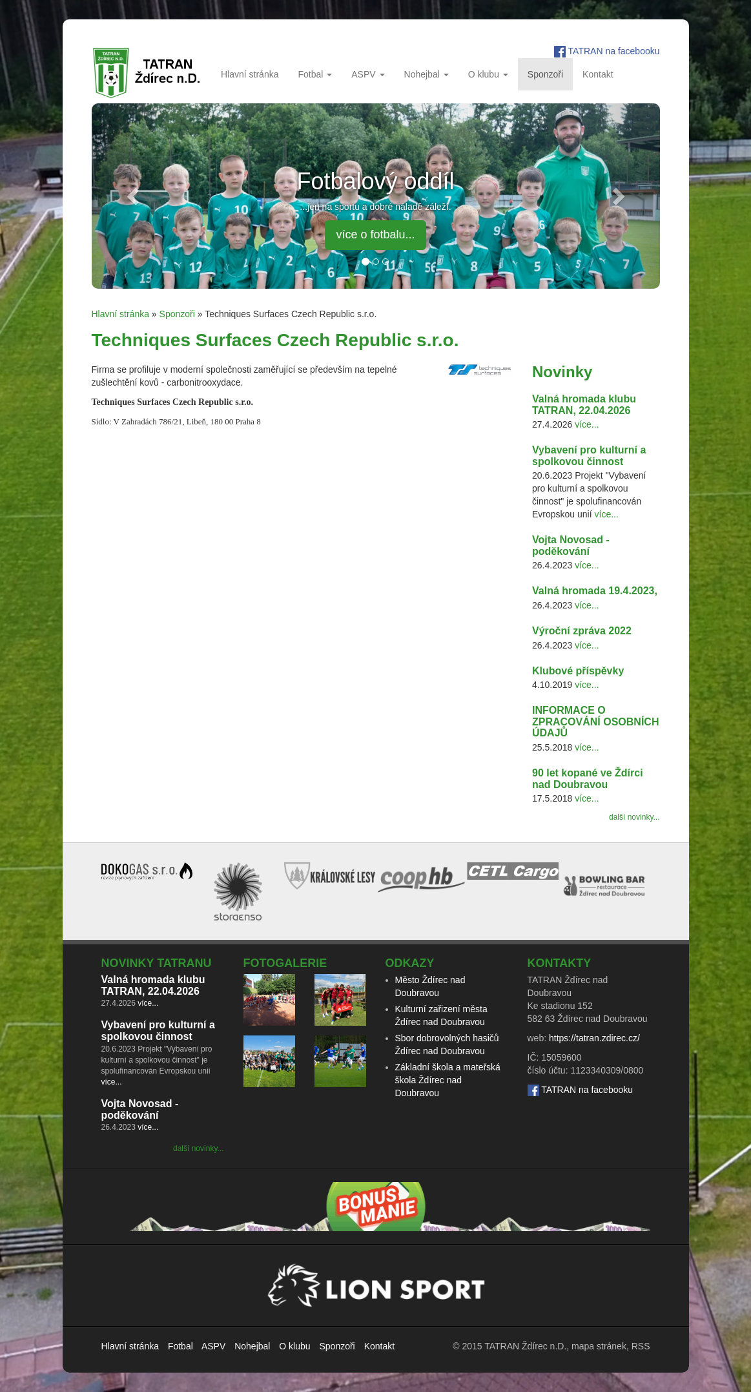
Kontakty (560, 963)
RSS (641, 1346)
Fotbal (315, 74)
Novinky (562, 371)
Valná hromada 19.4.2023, (594, 590)
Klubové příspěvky (578, 670)
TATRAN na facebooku (614, 51)
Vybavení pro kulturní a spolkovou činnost (589, 455)
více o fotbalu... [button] (375, 234)
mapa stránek (598, 1346)
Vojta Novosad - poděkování (571, 545)
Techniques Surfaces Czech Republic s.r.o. (275, 340)
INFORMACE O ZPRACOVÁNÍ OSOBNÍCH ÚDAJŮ (595, 721)
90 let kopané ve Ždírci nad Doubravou (587, 778)
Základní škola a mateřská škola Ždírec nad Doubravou (447, 1080)
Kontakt (597, 74)
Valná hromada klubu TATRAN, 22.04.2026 (584, 404)
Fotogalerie (285, 963)
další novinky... (634, 817)
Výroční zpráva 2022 (582, 630)
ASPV (367, 74)
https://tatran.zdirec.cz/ (594, 1038)
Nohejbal (426, 74)
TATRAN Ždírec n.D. (525, 1346)
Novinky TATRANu (156, 963)
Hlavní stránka (249, 74)
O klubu (488, 74)
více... (587, 424)
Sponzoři (545, 74)
